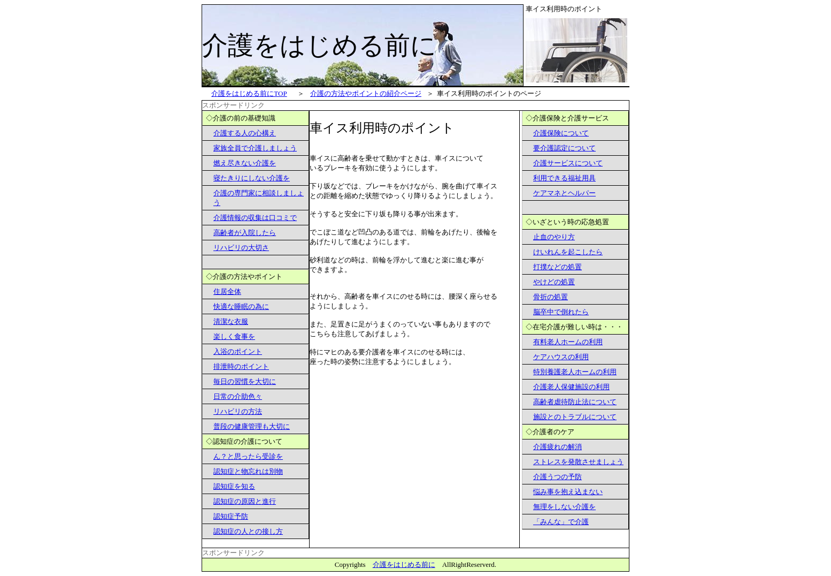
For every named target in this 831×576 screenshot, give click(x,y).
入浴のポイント (237, 351)
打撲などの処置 (557, 267)
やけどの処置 (554, 282)
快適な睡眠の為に (241, 306)
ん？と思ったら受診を (248, 456)
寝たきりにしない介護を (251, 178)
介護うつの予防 (557, 477)
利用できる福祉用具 (564, 178)
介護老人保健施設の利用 (571, 387)
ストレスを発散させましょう (578, 462)
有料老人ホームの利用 (568, 342)
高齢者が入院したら (244, 233)
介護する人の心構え (244, 133)
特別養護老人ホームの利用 (575, 372)
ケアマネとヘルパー (564, 193)
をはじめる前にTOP (249, 93)
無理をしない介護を (564, 507)
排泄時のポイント (241, 366)
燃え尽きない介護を (244, 163)
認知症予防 (230, 516)
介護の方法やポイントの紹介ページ (365, 93)
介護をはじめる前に (404, 564)
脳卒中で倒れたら (561, 312)
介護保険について (561, 133)
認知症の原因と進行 (244, 501)
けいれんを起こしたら (568, 252)
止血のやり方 (554, 237)
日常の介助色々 (237, 396)
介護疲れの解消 (557, 447)
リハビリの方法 (237, 411)
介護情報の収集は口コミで (255, 218)
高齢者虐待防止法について (575, 402)
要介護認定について (564, 148)
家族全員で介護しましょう (255, 148)
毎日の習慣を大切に (244, 381)
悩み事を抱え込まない (568, 492)
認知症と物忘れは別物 (248, 471)
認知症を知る (234, 486)
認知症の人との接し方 (248, 531)
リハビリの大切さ (241, 248)
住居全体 (227, 291)
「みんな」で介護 (561, 522)
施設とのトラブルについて (575, 417)
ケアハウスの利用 (561, 357)
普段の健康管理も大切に (251, 426)
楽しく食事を (234, 336)
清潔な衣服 (230, 321)
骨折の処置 (550, 297)
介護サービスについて (568, 163)
